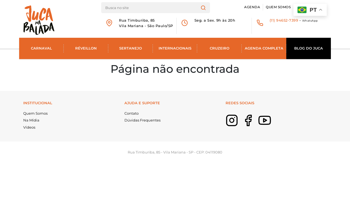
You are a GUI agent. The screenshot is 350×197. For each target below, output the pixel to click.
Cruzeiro (219, 48)
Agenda (252, 7)
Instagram (240, 124)
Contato (131, 113)
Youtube (273, 124)
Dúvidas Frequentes (142, 120)
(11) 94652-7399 (284, 20)
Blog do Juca (308, 48)
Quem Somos (278, 7)
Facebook (256, 124)
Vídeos (29, 127)
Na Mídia (31, 120)
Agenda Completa (264, 48)
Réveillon (86, 48)
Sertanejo (130, 48)
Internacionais (175, 48)
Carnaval (41, 48)
